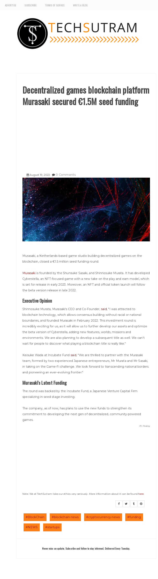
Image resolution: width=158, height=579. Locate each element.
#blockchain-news (65, 517)
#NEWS (32, 527)
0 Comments (66, 175)
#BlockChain (35, 517)
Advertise (10, 5)
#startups (52, 527)
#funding (134, 517)
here (141, 493)
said (104, 309)
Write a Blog (80, 5)
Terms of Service (55, 5)
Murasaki (29, 273)
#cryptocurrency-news (103, 517)
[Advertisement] (86, 138)
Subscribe (30, 5)
